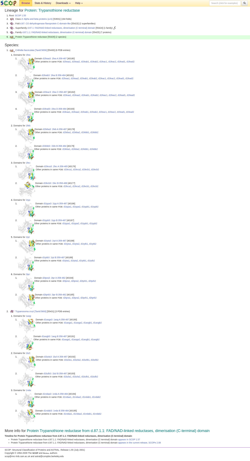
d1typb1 (85, 206)
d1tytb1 (84, 244)
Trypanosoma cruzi (24, 311)
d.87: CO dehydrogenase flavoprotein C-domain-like (45, 23)
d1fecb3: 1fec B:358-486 (55, 183)
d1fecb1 (86, 169)
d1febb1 (85, 132)
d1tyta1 (67, 244)
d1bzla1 (68, 360)
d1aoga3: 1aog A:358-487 (56, 319)
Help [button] (79, 3)
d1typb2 (94, 206)
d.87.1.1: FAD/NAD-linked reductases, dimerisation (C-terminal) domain (57, 32)
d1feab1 (85, 61)
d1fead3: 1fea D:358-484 (54, 109)
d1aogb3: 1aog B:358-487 (54, 336)
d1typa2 (76, 206)
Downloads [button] (63, 3)
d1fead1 (121, 61)
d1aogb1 (87, 322)
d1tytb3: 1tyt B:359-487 (53, 257)
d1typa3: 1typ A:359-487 (55, 203)
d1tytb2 (92, 244)
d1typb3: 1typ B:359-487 (54, 220)
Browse (26, 3)
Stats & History (43, 3)
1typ (28, 200)
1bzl (28, 353)
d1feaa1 (67, 61)
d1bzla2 (77, 360)
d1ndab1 (86, 397)
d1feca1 (68, 169)
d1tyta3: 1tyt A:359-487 (55, 240)
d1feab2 (94, 61)
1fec (28, 163)
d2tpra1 (66, 281)
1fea (28, 55)
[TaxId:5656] (41, 50)
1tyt (27, 237)
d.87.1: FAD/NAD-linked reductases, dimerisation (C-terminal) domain (61, 28)
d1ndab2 (96, 397)
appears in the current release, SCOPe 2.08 (139, 442)
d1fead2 (131, 61)
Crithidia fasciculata (24, 50)
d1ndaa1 (67, 397)
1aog (28, 316)
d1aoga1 (68, 322)
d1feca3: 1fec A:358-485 (56, 166)
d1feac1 (103, 61)
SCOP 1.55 (20, 15)
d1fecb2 (95, 169)
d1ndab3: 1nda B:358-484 (56, 410)
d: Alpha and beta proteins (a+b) (37, 19)
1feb (28, 125)
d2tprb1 (83, 281)
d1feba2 (76, 132)
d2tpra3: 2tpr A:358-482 (53, 278)
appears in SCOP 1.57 (129, 439)
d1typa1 (67, 206)
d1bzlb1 (85, 360)
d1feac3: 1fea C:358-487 (55, 92)
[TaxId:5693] (40, 311)
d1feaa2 (76, 61)
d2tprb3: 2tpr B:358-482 (54, 294)
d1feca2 (77, 169)
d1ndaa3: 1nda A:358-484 (55, 394)
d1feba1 (67, 132)
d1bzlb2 (94, 360)
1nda (28, 390)
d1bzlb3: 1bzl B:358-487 (55, 373)
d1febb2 (94, 132)
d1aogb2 (97, 322)
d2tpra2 (75, 281)
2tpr (28, 274)
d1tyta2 (75, 244)
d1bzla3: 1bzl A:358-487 (55, 356)
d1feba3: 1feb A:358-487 (55, 129)
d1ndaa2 (77, 397)
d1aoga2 (78, 322)
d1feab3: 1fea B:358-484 (54, 75)
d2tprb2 (92, 281)
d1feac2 (112, 61)
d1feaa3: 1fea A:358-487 (55, 58)
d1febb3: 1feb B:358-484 (54, 146)
